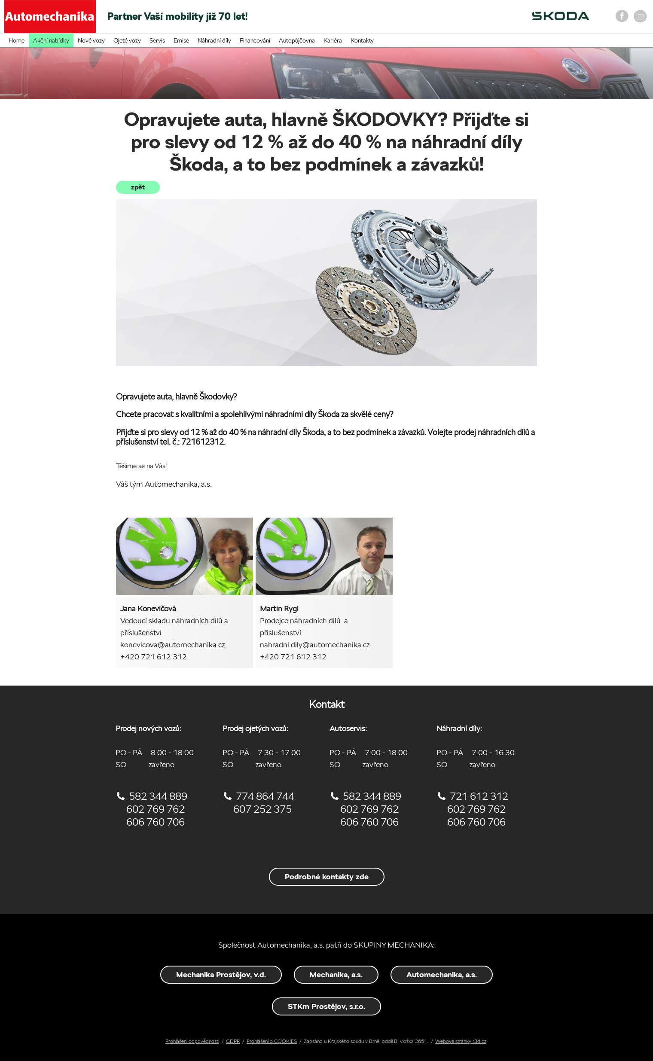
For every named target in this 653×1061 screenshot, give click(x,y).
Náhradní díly (214, 40)
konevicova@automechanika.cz (172, 644)
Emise (181, 40)
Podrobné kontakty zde (327, 876)
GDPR (233, 1041)
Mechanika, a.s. (336, 974)
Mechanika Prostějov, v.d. (221, 974)
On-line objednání (442, 19)
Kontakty (362, 40)
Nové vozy (91, 40)
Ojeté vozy (127, 40)
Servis (157, 40)
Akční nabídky (51, 40)
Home (16, 40)
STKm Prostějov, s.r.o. (326, 1006)
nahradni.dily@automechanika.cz (314, 644)
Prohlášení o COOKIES (272, 1041)
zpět (138, 187)
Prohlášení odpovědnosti (192, 1041)
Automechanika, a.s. (441, 974)
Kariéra (332, 40)
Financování (255, 40)
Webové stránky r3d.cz (460, 1041)
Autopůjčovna (297, 40)
